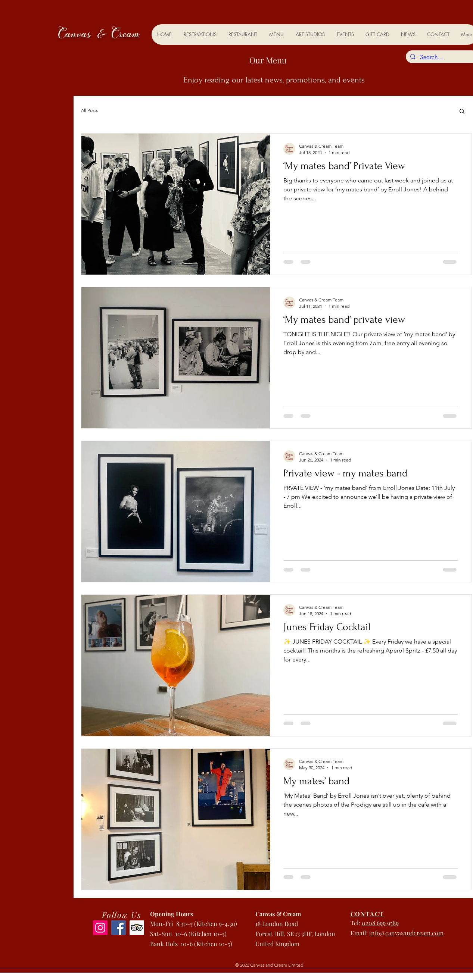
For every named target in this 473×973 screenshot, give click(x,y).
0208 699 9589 (380, 923)
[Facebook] (118, 927)
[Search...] (441, 57)
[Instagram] (100, 927)
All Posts (89, 110)
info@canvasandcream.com (406, 933)
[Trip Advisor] (137, 927)
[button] (462, 112)
